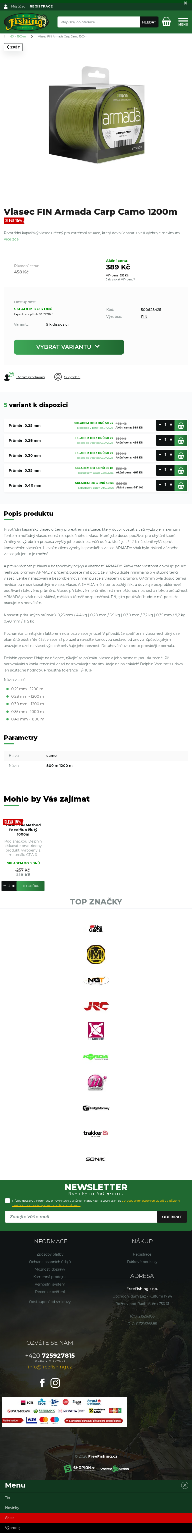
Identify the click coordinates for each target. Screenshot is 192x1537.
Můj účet (18, 6)
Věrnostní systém (50, 1288)
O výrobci (67, 377)
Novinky (12, 1512)
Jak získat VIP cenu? (120, 279)
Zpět (13, 47)
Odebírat (172, 1221)
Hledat (149, 22)
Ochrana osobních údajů (50, 1266)
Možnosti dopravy (49, 1273)
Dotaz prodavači (24, 377)
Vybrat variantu (69, 347)
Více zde (11, 239)
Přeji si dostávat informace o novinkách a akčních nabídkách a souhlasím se (96, 1207)
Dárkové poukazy (142, 1266)
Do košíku (30, 886)
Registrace (142, 1258)
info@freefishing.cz (50, 1371)
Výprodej (12, 1532)
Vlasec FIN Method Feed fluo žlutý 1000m (23, 830)
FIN (144, 316)
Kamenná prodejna (49, 1281)
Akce (9, 1522)
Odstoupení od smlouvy (50, 1306)
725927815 (50, 1359)
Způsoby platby (50, 1258)
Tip (7, 1502)
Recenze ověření (50, 1296)
